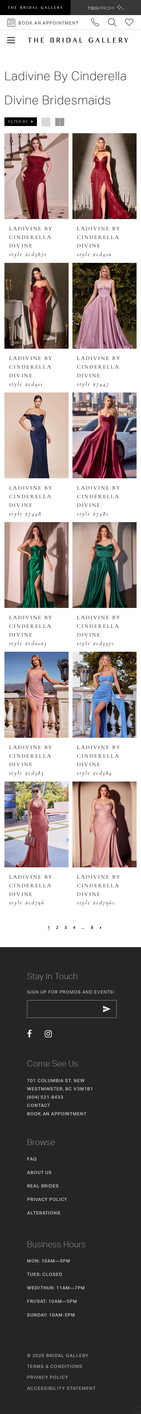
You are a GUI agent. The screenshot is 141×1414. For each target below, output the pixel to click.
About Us (39, 1172)
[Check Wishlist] (129, 22)
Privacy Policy (47, 1199)
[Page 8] (92, 927)
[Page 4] (74, 927)
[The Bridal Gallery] (78, 40)
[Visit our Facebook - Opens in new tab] (29, 1034)
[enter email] (72, 1009)
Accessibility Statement (61, 1388)
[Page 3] (65, 927)
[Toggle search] (112, 22)
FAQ (32, 1158)
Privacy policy (47, 1377)
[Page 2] (57, 927)
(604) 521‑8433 (45, 1097)
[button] (11, 40)
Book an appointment (57, 1113)
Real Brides (43, 1186)
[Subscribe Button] (107, 1009)
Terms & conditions (54, 1366)
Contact (38, 1105)
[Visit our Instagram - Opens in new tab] (48, 1034)
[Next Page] (100, 927)
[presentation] (36, 176)
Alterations (44, 1212)
